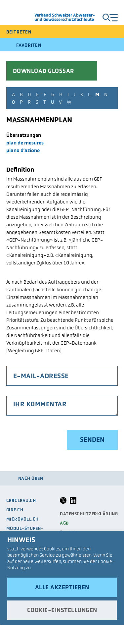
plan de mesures (25, 143)
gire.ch (14, 510)
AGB (64, 523)
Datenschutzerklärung (89, 514)
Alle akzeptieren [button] (62, 587)
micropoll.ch (22, 519)
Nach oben (30, 478)
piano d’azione (23, 150)
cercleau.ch (21, 500)
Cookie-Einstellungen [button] (62, 610)
